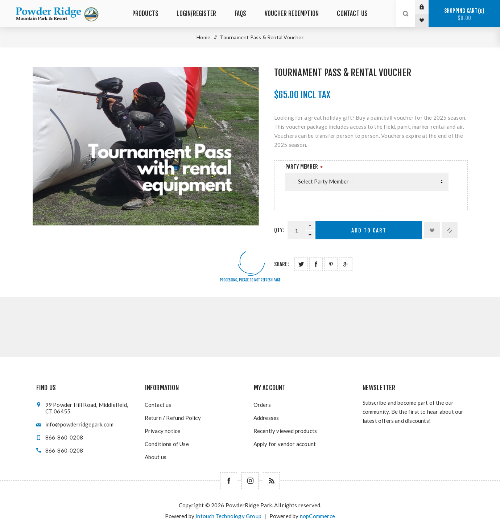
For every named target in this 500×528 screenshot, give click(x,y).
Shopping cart (464, 14)
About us (156, 457)
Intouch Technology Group (228, 516)
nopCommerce (317, 516)
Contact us (158, 404)
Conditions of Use (167, 444)
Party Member (301, 166)
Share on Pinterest (331, 264)
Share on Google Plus (345, 264)
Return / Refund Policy (173, 417)
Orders (262, 404)
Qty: (279, 230)
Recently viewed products (285, 431)
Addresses (266, 417)
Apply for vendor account (284, 444)
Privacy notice (163, 431)
